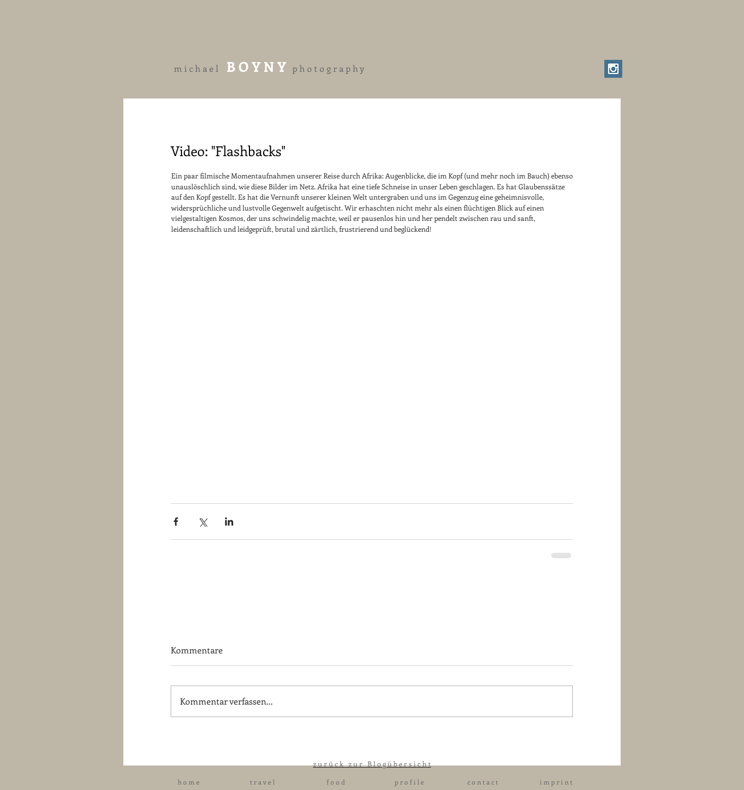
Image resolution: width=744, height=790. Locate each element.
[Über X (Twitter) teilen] (202, 521)
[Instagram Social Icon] (613, 69)
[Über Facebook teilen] (176, 521)
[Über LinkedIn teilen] (229, 521)
